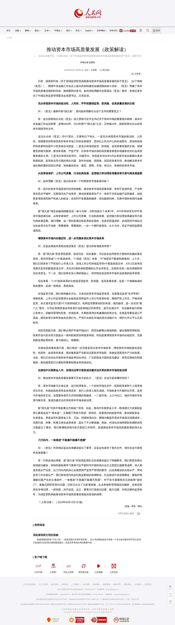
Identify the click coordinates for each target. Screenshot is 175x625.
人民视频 (98, 567)
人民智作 (113, 567)
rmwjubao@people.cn (122, 594)
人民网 (9, 38)
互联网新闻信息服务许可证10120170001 (51, 599)
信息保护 (137, 584)
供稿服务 (96, 584)
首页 (8, 30)
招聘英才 (65, 584)
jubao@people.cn (112, 589)
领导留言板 (83, 567)
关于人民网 (43, 584)
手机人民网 (68, 567)
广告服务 (75, 584)
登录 (158, 30)
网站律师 (127, 584)
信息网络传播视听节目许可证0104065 (35, 604)
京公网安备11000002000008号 (143, 604)
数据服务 (106, 584)
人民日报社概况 (29, 584)
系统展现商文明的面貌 (45, 535)
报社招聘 (54, 584)
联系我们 (148, 584)
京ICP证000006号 (123, 604)
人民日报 (38, 567)
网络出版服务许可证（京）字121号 (102, 604)
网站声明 (117, 584)
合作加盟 (85, 584)
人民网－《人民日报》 (100, 70)
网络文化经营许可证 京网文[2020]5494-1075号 (69, 604)
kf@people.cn (65, 594)
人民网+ (53, 567)
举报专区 (113, 30)
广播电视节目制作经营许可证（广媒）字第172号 (120, 599)
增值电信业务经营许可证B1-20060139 (84, 599)
